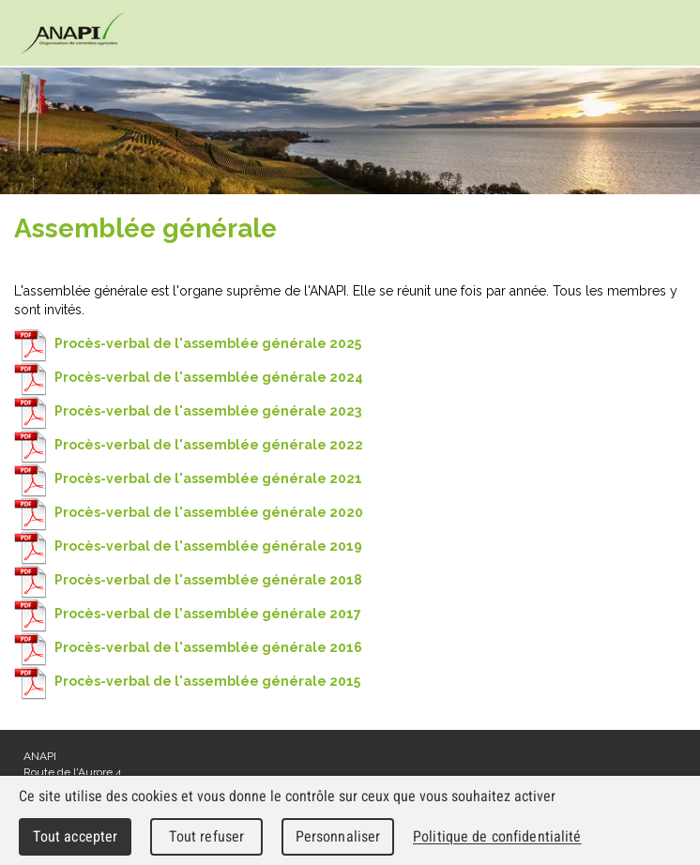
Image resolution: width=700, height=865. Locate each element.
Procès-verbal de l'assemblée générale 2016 (188, 647)
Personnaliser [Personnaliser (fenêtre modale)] (338, 836)
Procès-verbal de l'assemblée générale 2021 (188, 478)
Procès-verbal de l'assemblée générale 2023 (187, 410)
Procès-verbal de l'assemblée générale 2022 (188, 444)
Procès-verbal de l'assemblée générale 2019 (188, 546)
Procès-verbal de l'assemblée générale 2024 (188, 377)
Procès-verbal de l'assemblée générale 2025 (187, 343)
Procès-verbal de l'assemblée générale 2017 (187, 613)
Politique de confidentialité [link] (497, 836)
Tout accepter (75, 836)
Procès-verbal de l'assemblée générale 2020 (188, 512)
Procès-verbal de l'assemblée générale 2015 (187, 681)
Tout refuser (207, 836)
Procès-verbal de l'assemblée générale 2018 (188, 579)
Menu (667, 34)
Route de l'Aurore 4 (72, 772)
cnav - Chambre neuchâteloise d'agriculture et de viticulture (72, 32)
